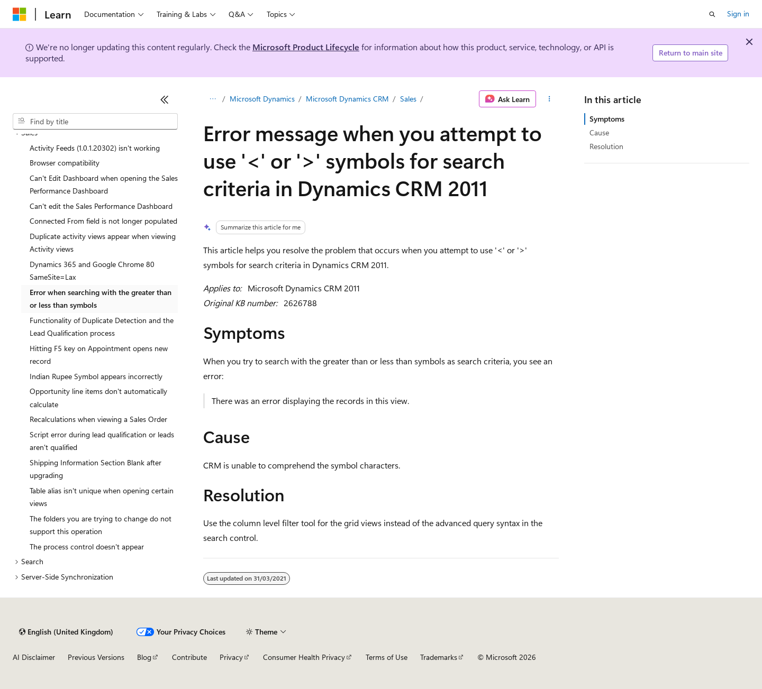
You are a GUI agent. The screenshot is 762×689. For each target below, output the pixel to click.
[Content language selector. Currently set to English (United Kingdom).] (66, 631)
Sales (408, 99)
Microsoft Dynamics (262, 99)
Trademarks (438, 657)
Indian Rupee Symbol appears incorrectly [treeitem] (96, 376)
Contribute (189, 657)
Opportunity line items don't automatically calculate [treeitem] (98, 397)
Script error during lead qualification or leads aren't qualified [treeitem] (102, 441)
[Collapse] (164, 99)
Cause (599, 132)
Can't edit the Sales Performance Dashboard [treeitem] (101, 206)
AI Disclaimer (34, 657)
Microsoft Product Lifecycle (305, 46)
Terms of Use (386, 657)
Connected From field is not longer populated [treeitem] (103, 221)
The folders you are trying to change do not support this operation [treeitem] (100, 525)
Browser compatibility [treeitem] (64, 163)
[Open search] (712, 14)
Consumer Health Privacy (304, 657)
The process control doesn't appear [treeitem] (87, 546)
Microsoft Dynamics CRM (347, 99)
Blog (144, 657)
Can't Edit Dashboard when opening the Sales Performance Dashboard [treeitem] (104, 184)
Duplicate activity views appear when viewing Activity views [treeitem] (103, 242)
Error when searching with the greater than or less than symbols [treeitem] (100, 298)
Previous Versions (96, 657)
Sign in (738, 13)
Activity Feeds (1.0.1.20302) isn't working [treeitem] (95, 148)
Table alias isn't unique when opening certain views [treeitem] (102, 497)
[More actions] (549, 98)
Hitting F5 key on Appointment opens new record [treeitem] (99, 354)
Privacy (231, 657)
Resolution (606, 146)
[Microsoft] (19, 14)
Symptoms (606, 119)
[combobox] (95, 121)
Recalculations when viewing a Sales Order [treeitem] (98, 419)
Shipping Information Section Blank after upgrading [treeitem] (95, 469)
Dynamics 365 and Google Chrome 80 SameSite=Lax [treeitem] (92, 270)
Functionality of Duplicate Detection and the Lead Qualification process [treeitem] (102, 326)
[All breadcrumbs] (212, 98)
